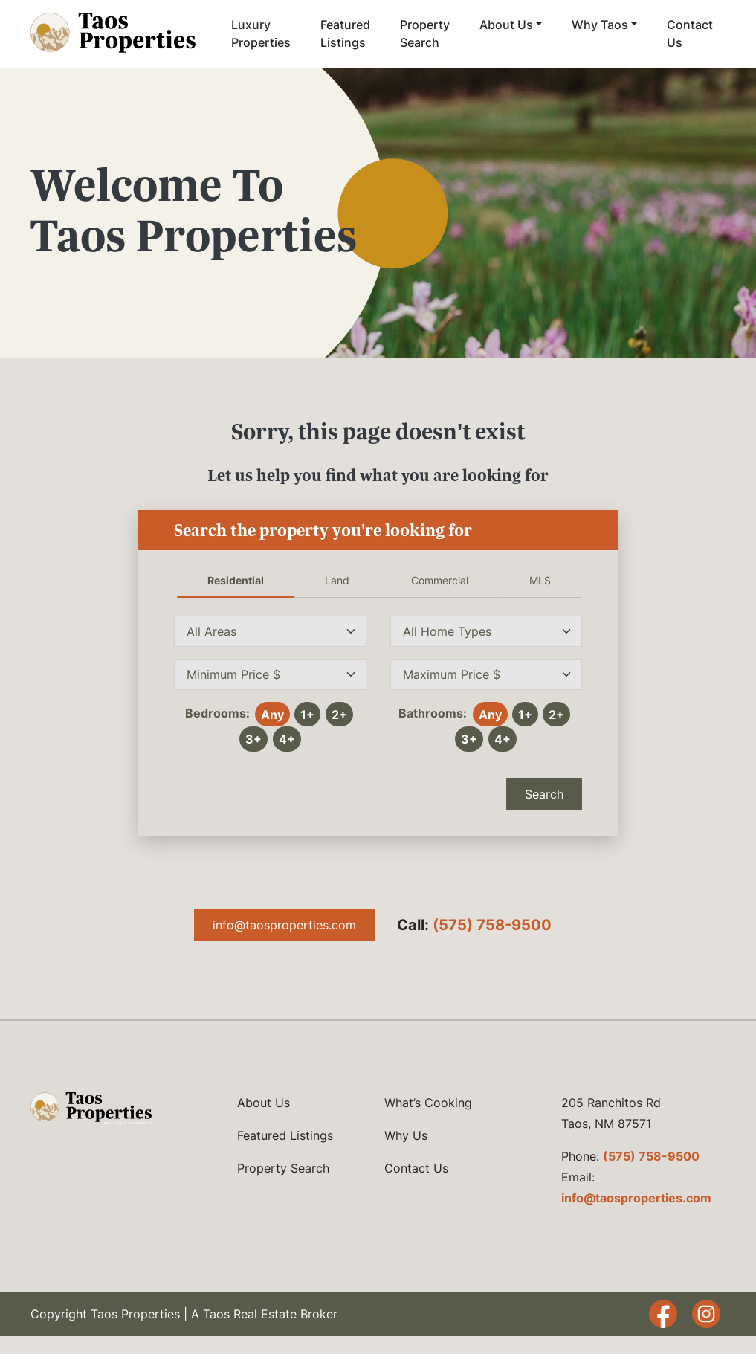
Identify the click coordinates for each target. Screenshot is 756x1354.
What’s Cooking (428, 1102)
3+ (253, 739)
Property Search (425, 33)
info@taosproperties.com (284, 925)
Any (272, 714)
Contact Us (690, 33)
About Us (506, 24)
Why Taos (600, 24)
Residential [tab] (235, 580)
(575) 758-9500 (492, 925)
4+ (287, 739)
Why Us (405, 1135)
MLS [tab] (540, 580)
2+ (339, 714)
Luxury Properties (261, 33)
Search (544, 794)
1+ (307, 714)
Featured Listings (345, 33)
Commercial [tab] (439, 580)
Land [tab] (337, 580)
